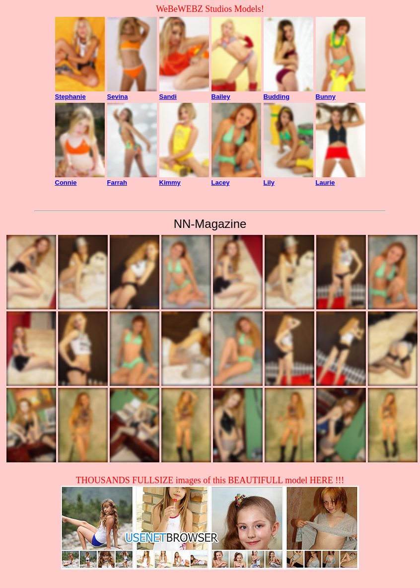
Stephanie (70, 96)
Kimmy (170, 182)
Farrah (117, 182)
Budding (277, 96)
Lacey (220, 182)
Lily (269, 182)
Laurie (325, 182)
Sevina (117, 96)
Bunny (326, 96)
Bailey (220, 96)
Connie (66, 182)
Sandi (168, 96)
